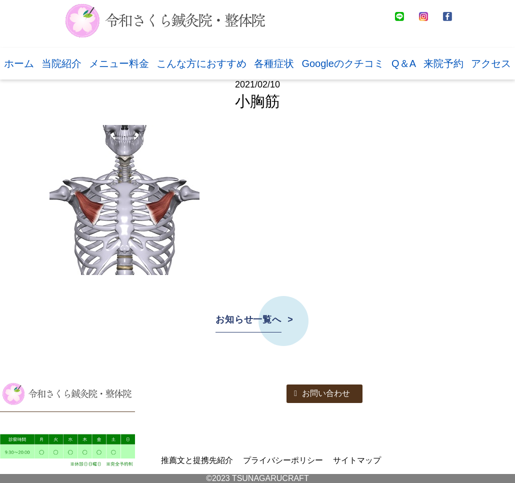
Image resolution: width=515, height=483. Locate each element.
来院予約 (444, 63)
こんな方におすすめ (201, 63)
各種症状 (274, 63)
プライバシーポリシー (283, 460)
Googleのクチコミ (343, 63)
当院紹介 (62, 63)
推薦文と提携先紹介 (197, 460)
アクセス (491, 63)
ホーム (19, 63)
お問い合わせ (322, 393)
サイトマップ (357, 460)
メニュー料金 (119, 63)
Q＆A (404, 63)
